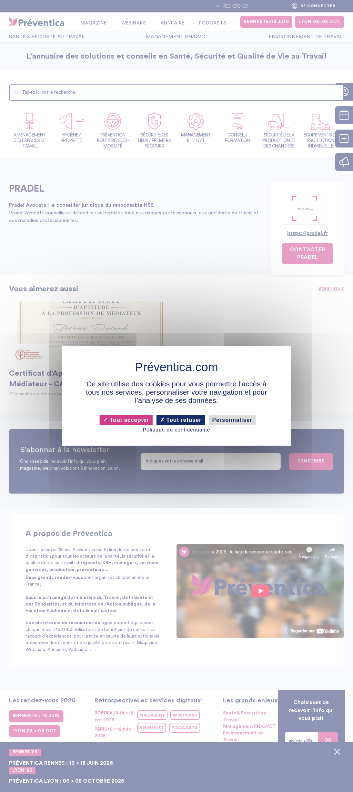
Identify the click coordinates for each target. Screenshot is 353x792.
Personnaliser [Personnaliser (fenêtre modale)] (232, 420)
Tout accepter (126, 420)
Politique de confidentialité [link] (176, 430)
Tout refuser (181, 420)
